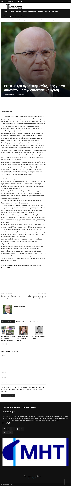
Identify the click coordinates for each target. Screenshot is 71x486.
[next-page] (5, 344)
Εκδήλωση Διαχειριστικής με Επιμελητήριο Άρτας (37, 297)
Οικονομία (55, 11)
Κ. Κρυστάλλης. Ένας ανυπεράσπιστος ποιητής (22, 338)
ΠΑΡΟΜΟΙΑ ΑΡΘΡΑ (8, 321)
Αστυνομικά (15, 16)
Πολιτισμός (7, 16)
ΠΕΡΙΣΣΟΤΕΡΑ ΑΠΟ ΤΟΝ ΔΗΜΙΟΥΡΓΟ (27, 321)
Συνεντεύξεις (32, 11)
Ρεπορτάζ (18, 11)
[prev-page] (2, 344)
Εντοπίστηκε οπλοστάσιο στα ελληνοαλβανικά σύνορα (10, 297)
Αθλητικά (24, 16)
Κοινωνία (47, 11)
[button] (67, 12)
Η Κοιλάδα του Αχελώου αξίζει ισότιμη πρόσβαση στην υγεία (8, 338)
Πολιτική (40, 11)
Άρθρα (25, 11)
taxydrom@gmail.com (32, 477)
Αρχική (6, 11)
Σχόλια (12, 11)
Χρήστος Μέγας (10, 94)
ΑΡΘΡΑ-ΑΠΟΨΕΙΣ (11, 20)
